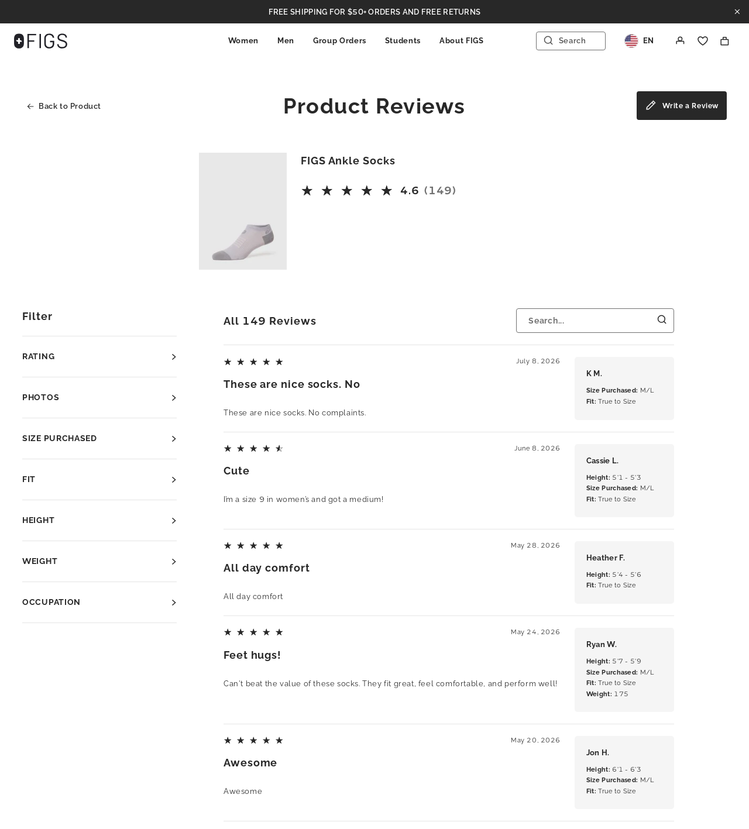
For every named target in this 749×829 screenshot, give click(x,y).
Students (403, 40)
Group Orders (339, 40)
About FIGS (461, 40)
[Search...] (595, 320)
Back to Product (64, 106)
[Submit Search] (662, 320)
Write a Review (682, 107)
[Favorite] (703, 41)
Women (243, 40)
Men (285, 40)
